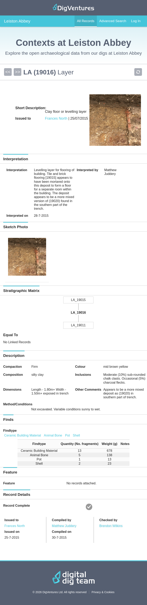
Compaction (12, 366)
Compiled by (61, 520)
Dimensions (12, 389)
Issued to (11, 520)
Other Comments (88, 389)
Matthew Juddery (64, 526)
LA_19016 (78, 312)
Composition (13, 374)
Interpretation (16, 170)
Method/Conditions (17, 404)
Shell (76, 435)
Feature (9, 483)
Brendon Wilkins (111, 526)
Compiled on (61, 531)
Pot (67, 435)
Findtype (10, 430)
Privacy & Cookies (103, 592)
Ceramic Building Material (22, 435)
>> (17, 71)
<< (7, 71)
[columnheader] (37, 444)
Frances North (56, 118)
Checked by (108, 520)
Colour (80, 366)
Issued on (12, 531)
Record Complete (16, 505)
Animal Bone (53, 435)
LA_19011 (78, 325)
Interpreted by (87, 170)
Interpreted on (17, 215)
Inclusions (83, 374)
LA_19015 (78, 300)
